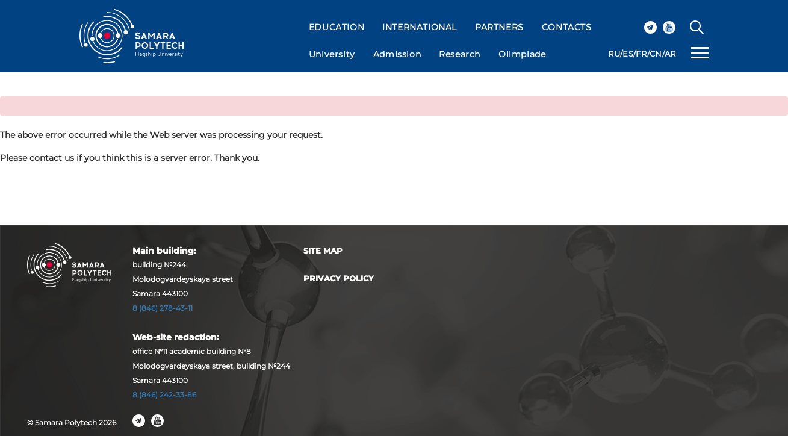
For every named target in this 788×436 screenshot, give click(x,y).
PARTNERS (499, 27)
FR (641, 53)
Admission (397, 54)
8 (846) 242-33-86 (164, 394)
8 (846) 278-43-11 (162, 308)
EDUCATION (336, 27)
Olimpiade (521, 54)
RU (614, 53)
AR (670, 53)
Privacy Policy (338, 278)
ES (627, 53)
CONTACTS (567, 27)
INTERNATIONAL (419, 27)
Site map (323, 250)
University (332, 54)
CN (656, 53)
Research (459, 54)
